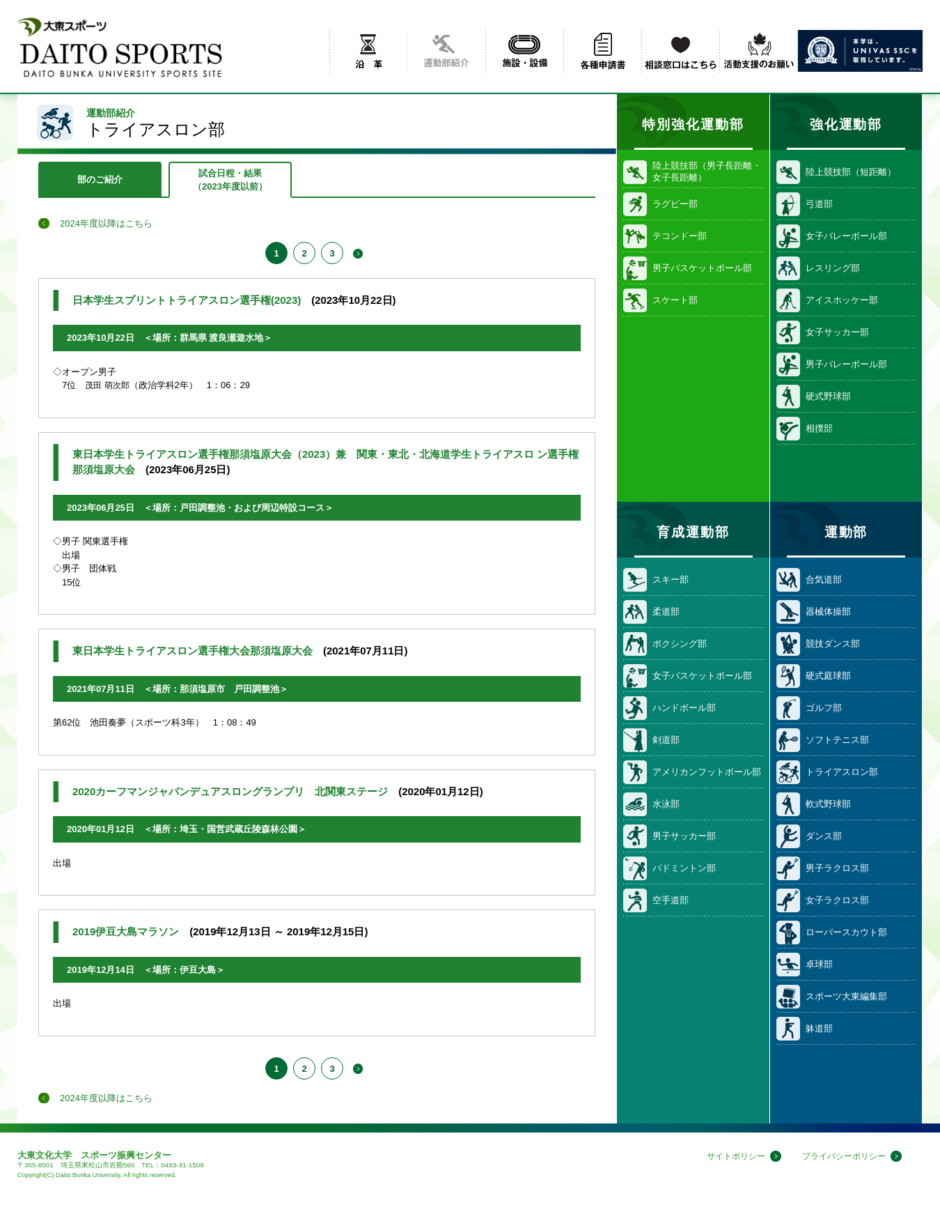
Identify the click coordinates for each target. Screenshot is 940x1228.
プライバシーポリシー (840, 1156)
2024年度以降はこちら (106, 223)
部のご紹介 (100, 179)
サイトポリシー (726, 1156)
